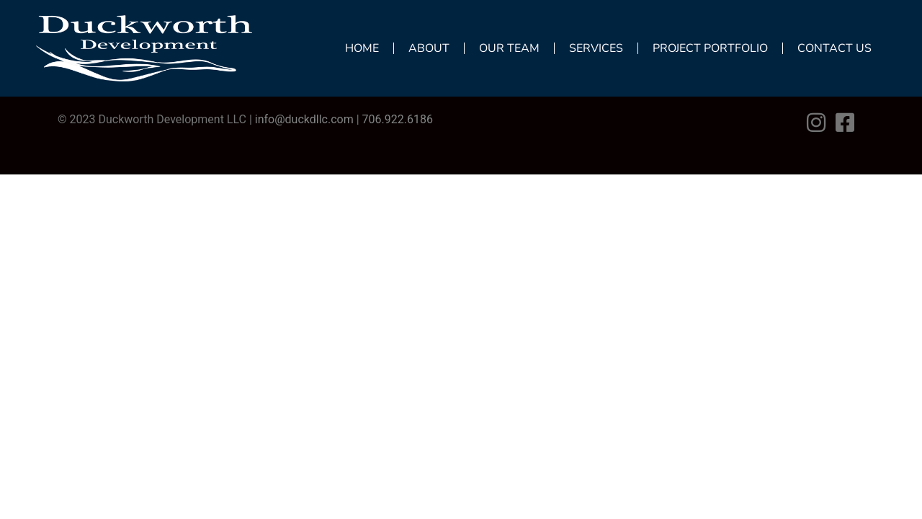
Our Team (509, 48)
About (428, 48)
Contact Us (834, 48)
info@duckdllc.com (304, 119)
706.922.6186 (397, 119)
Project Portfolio (710, 48)
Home (362, 48)
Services (596, 48)
